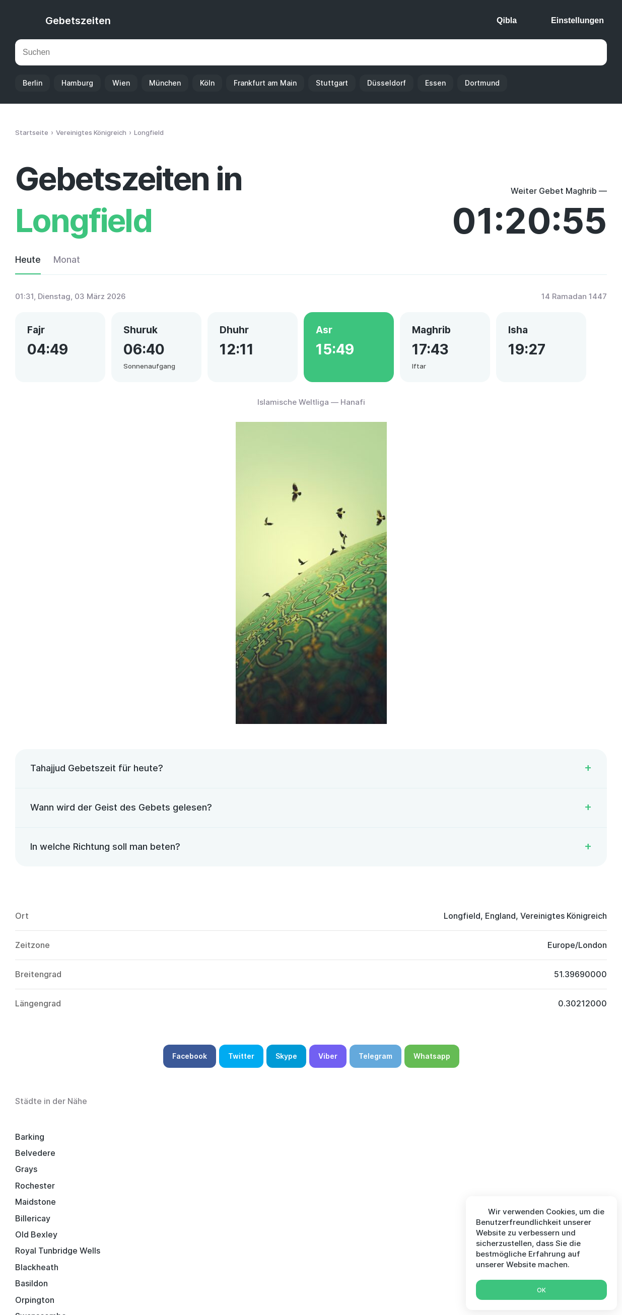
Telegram (375, 1060)
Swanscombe (163, 1173)
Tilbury (518, 1173)
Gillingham (280, 1190)
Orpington (34, 1173)
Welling (519, 1190)
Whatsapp (431, 1060)
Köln (207, 83)
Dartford (277, 1223)
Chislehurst (404, 1190)
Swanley (31, 1223)
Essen (435, 83)
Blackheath (404, 1157)
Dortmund (482, 83)
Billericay (32, 1157)
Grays (271, 1141)
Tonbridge (280, 1206)
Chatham (32, 1190)
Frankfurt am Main (265, 83)
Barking (29, 1141)
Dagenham (280, 1173)
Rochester (402, 1141)
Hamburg (77, 83)
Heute (28, 259)
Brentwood (159, 1206)
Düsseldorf (386, 83)
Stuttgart (332, 83)
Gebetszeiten (78, 21)
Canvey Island (409, 1223)
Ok (541, 1290)
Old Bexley (158, 1157)
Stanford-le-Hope (416, 1173)
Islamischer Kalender (304, 1293)
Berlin (32, 83)
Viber (327, 1060)
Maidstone (525, 1141)
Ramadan (373, 1293)
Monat (66, 259)
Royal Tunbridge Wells (302, 1157)
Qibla (507, 20)
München (165, 83)
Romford (32, 1206)
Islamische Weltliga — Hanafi (311, 406)
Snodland (155, 1223)
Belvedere (157, 1141)
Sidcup (395, 1206)
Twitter (241, 1060)
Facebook (189, 1060)
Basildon (521, 1157)
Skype (286, 1060)
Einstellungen (577, 20)
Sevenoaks (158, 1190)
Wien (121, 83)
